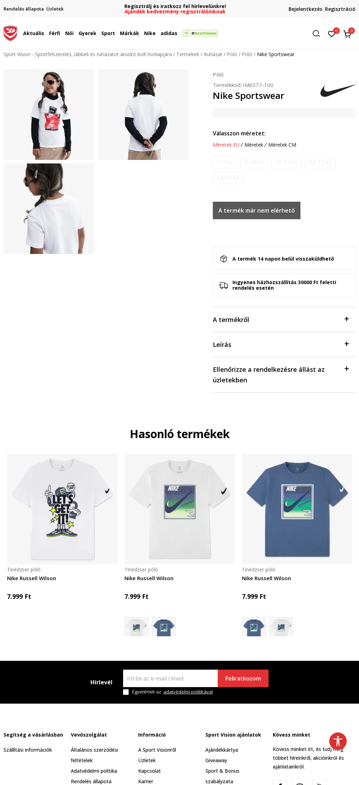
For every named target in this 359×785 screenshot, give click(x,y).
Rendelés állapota (91, 781)
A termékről (280, 319)
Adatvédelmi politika (94, 770)
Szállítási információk (28, 749)
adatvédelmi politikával (188, 692)
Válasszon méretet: (239, 133)
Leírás (280, 344)
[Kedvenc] (331, 33)
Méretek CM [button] (282, 145)
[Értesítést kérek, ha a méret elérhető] (225, 162)
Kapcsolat (149, 770)
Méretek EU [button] (226, 145)
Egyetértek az (172, 692)
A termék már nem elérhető (256, 210)
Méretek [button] (253, 145)
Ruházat (213, 54)
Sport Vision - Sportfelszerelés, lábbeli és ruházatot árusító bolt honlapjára (88, 54)
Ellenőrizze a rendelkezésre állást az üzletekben (280, 374)
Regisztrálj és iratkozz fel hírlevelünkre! (179, 6)
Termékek (187, 54)
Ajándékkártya (221, 749)
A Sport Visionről (157, 749)
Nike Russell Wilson (31, 578)
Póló (232, 54)
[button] (318, 33)
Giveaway (216, 760)
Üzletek (147, 760)
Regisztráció (340, 9)
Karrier (145, 781)
